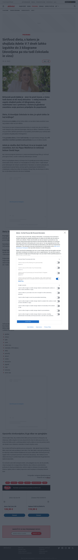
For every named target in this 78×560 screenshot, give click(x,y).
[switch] (58, 263)
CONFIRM (28, 321)
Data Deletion (30, 327)
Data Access (39, 327)
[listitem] (39, 259)
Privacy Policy (47, 327)
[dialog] (39, 280)
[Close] (65, 233)
